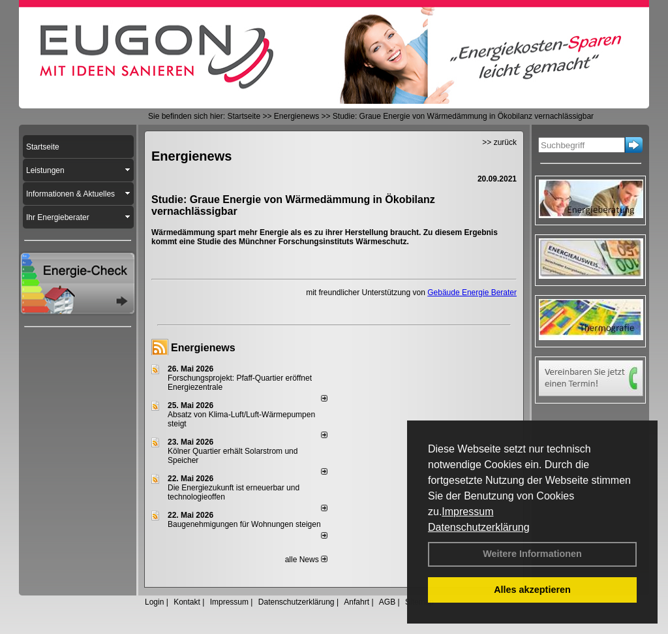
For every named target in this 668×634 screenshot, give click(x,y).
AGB (387, 602)
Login (154, 602)
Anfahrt (356, 602)
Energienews (203, 347)
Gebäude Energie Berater (472, 292)
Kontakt (187, 602)
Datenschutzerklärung (479, 527)
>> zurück (499, 142)
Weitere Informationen (532, 553)
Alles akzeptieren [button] (532, 589)
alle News (306, 559)
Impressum (467, 511)
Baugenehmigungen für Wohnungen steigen (244, 524)
